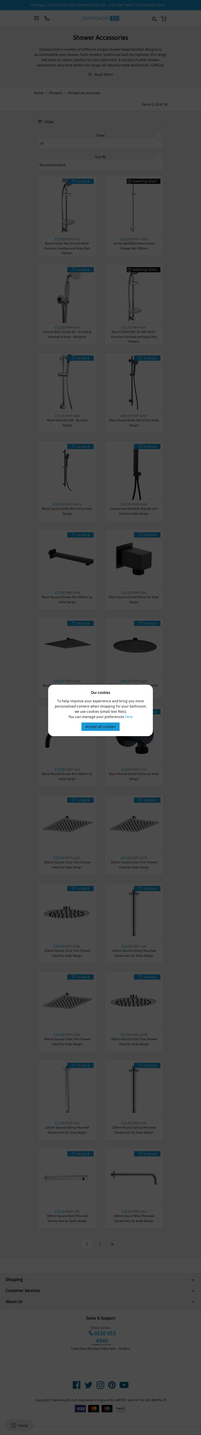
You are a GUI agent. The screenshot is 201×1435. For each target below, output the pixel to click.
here (129, 717)
